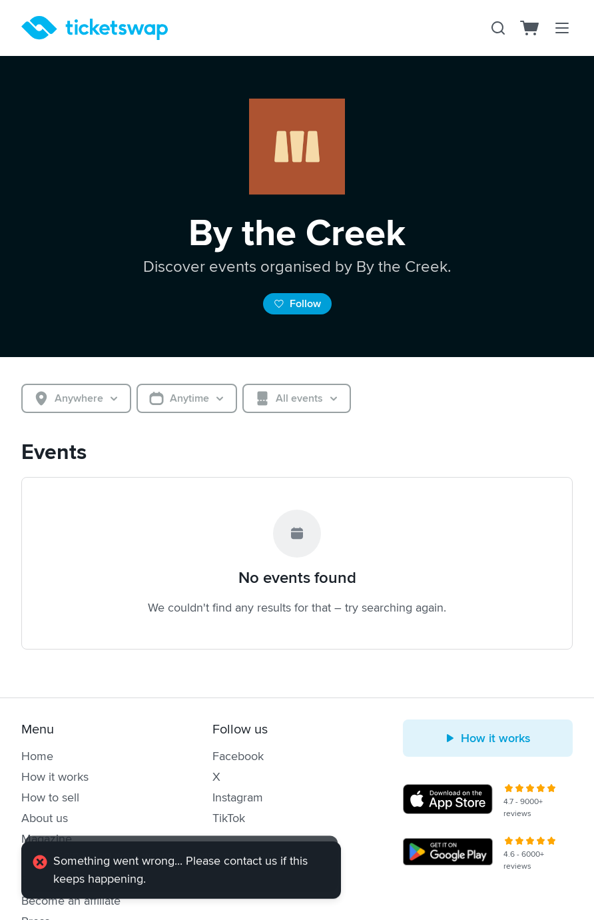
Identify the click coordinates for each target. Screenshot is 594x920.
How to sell (50, 797)
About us (44, 818)
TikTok (228, 818)
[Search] (498, 28)
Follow (297, 303)
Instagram (237, 797)
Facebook (238, 756)
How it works (55, 776)
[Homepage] (94, 28)
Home (37, 756)
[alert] (181, 871)
